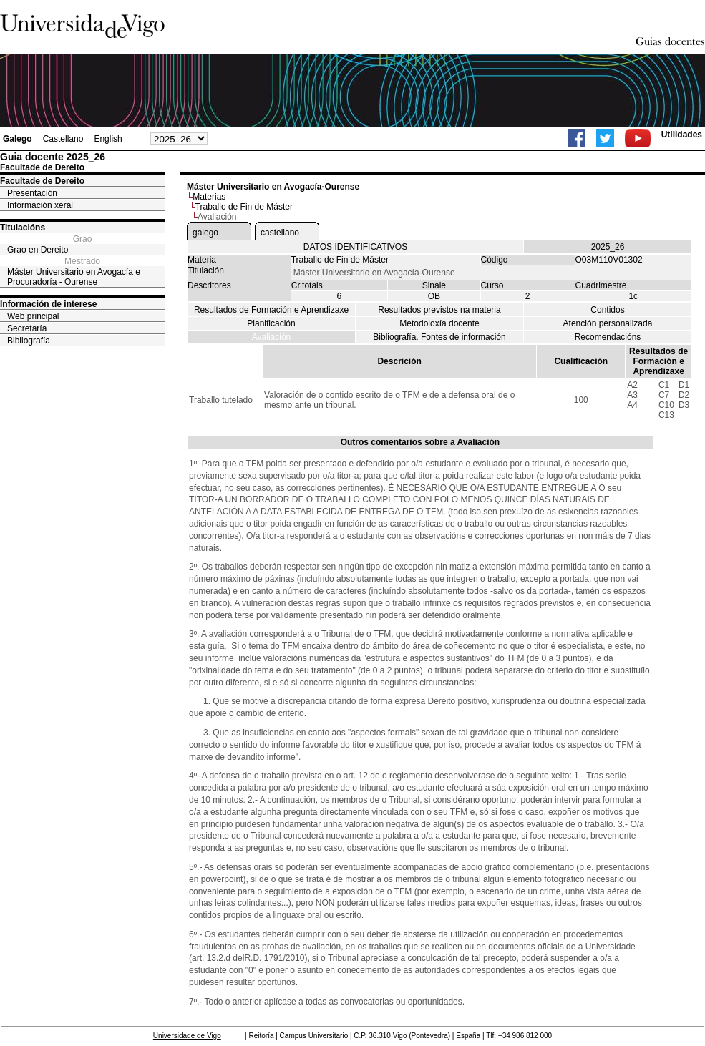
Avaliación (271, 337)
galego (205, 233)
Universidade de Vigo (187, 1036)
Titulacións (22, 228)
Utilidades (681, 134)
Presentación (32, 193)
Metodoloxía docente (439, 323)
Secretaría (27, 328)
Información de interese (48, 304)
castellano (280, 233)
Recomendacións (608, 337)
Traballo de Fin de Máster (244, 207)
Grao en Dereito (37, 250)
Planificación (271, 323)
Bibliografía (28, 341)
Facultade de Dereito (42, 181)
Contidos (607, 310)
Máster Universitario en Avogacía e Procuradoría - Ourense (73, 277)
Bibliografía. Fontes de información (439, 337)
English (108, 139)
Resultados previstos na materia (439, 310)
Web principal (33, 316)
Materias (209, 197)
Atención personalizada (608, 323)
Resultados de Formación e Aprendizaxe (271, 310)
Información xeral (40, 205)
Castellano (63, 139)
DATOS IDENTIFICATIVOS (355, 247)
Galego (17, 139)
